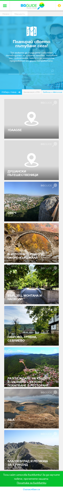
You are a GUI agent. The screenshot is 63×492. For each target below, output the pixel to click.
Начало (6, 14)
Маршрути (19, 14)
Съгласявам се (31, 489)
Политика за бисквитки (31, 482)
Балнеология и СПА (31, 92)
